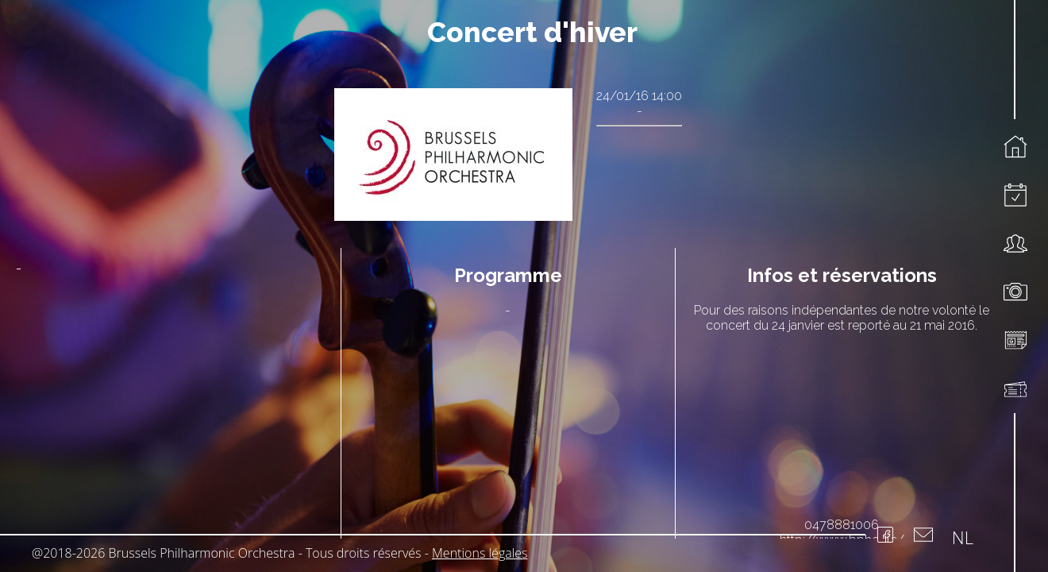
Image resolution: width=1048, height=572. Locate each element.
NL (962, 537)
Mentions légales (480, 553)
